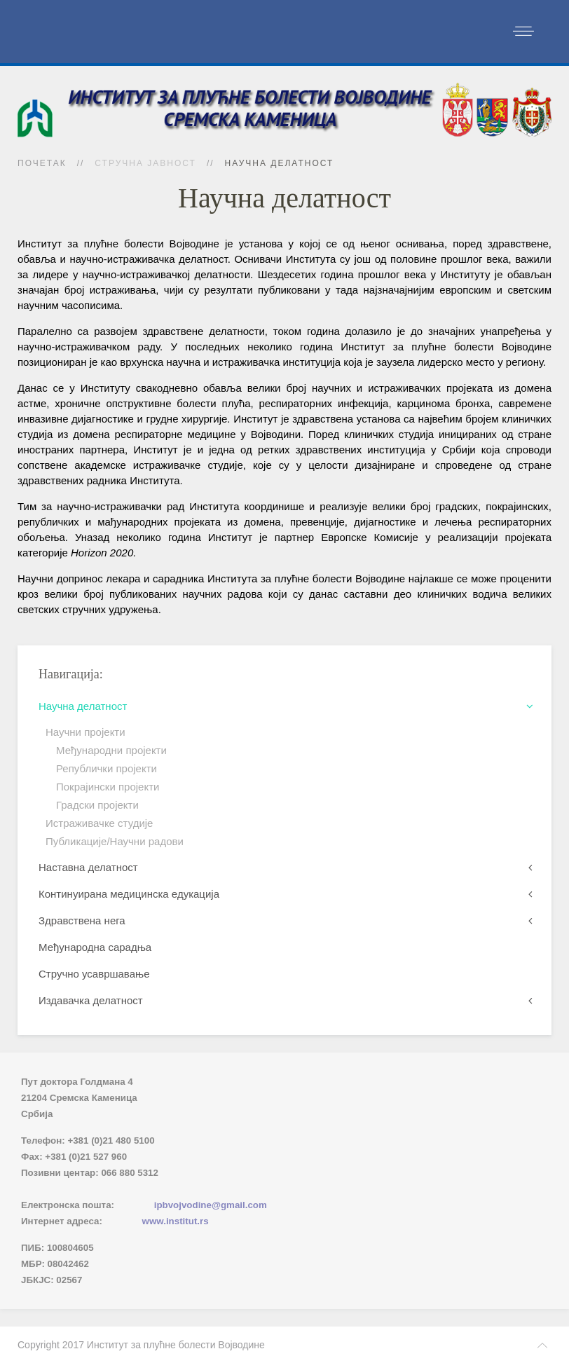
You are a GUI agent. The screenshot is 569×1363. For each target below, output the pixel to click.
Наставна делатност (88, 867)
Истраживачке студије (99, 823)
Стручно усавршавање (94, 974)
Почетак (42, 163)
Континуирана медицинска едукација (129, 894)
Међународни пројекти (111, 750)
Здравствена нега (82, 920)
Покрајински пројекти (107, 787)
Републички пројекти (106, 768)
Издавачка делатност (91, 1000)
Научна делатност (83, 706)
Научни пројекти (85, 732)
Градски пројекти (97, 805)
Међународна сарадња (95, 947)
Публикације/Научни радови (115, 841)
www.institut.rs (175, 1221)
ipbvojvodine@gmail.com (210, 1205)
